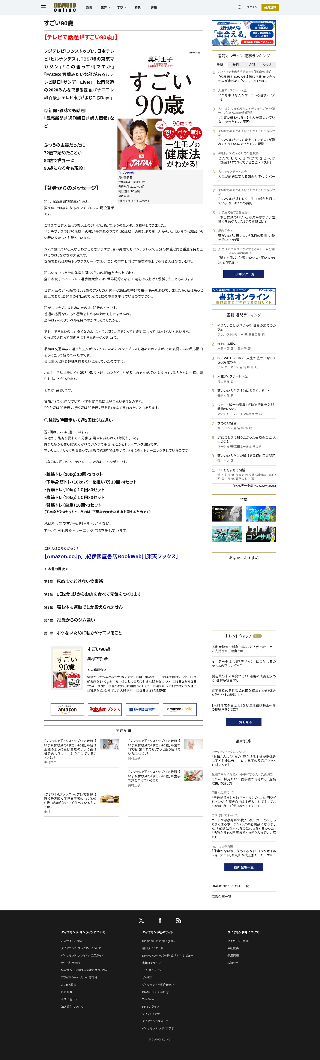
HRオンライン (150, 1006)
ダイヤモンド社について (243, 932)
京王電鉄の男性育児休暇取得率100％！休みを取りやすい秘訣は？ (244, 693)
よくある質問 (69, 984)
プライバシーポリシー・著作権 (79, 977)
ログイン (248, 7)
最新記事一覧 (244, 867)
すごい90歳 (99, 649)
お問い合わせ (69, 999)
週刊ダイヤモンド (152, 948)
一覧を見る (244, 722)
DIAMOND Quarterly (155, 992)
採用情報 (233, 955)
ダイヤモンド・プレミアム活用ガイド (82, 955)
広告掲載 (66, 992)
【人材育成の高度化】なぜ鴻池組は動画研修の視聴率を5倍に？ (244, 707)
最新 (219, 65)
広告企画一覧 (221, 896)
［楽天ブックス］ (161, 556)
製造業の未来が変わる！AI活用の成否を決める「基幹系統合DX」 (244, 678)
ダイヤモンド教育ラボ (155, 1021)
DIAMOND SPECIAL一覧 (230, 886)
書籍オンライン (151, 962)
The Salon (148, 999)
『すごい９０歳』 (127, 172)
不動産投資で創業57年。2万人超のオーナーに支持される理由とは (244, 649)
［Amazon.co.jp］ (64, 556)
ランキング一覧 (244, 274)
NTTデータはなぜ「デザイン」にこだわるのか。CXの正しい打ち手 (244, 664)
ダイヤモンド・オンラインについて (83, 932)
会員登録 (267, 7)
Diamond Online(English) (158, 941)
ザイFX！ (147, 977)
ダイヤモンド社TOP (239, 941)
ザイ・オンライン (152, 970)
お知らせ (232, 962)
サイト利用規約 (70, 962)
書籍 (157, 7)
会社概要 (233, 948)
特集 (141, 7)
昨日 (236, 65)
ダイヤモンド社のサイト (157, 932)
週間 (252, 65)
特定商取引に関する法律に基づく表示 (84, 970)
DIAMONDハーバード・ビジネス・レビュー (167, 955)
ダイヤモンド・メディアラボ (158, 1028)
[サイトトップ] (64, 7)
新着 (92, 7)
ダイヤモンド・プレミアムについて (81, 948)
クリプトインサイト (153, 1014)
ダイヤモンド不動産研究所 (158, 984)
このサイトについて (72, 941)
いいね (267, 65)
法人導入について (72, 1006)
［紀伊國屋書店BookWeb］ (114, 556)
